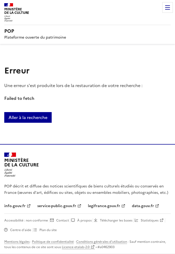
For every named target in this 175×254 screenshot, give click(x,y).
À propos (84, 220)
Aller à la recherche (28, 117)
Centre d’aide (20, 230)
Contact (62, 220)
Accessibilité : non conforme (26, 220)
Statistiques (149, 220)
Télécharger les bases (116, 220)
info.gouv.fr (15, 206)
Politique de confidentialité (53, 241)
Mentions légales (17, 241)
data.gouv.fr (143, 206)
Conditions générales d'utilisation (101, 241)
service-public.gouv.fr (56, 206)
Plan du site (48, 230)
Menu (167, 7)
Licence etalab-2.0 (75, 247)
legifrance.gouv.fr (104, 206)
